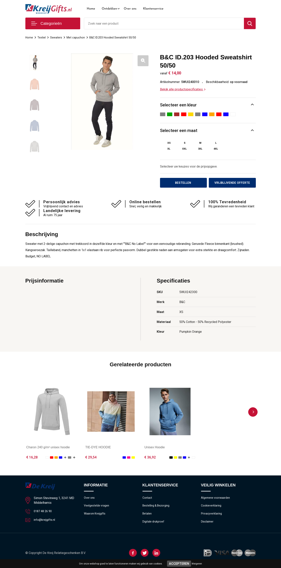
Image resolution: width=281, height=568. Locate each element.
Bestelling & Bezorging (156, 507)
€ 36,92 (150, 458)
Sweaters (56, 37)
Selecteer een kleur (178, 105)
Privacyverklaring (211, 515)
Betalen (147, 515)
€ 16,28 (32, 458)
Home (91, 8)
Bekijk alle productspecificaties (182, 89)
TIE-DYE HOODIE (98, 447)
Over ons (130, 8)
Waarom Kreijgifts (95, 515)
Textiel (42, 37)
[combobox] (164, 23)
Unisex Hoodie (154, 447)
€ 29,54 (91, 458)
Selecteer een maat (178, 130)
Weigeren (197, 563)
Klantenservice (153, 8)
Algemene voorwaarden (216, 498)
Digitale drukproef (153, 524)
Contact (147, 498)
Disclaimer (207, 524)
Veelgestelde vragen (97, 507)
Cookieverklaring (211, 507)
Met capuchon (76, 37)
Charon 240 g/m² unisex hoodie (48, 447)
